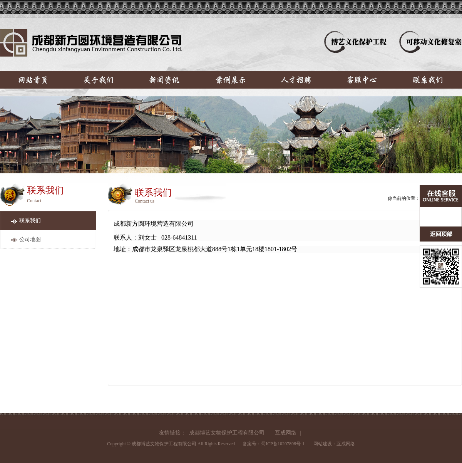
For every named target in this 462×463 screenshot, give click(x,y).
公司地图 (30, 239)
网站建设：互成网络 (334, 443)
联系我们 (30, 220)
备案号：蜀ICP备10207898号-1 (274, 443)
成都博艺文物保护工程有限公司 (226, 433)
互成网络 (285, 433)
